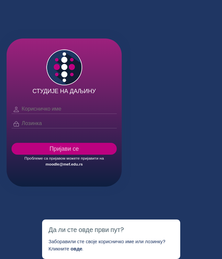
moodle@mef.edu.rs (64, 164)
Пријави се (64, 148)
